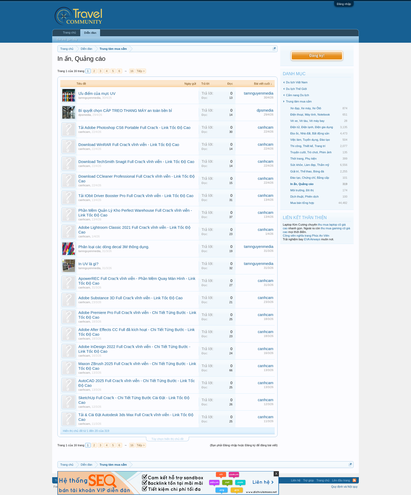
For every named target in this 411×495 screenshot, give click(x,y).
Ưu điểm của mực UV (96, 93)
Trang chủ (69, 32)
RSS (354, 480)
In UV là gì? (88, 264)
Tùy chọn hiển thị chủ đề (167, 438)
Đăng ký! (317, 55)
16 (131, 71)
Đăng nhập (344, 4)
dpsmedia (84, 114)
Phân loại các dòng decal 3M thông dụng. (113, 247)
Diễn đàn (90, 32)
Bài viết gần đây (67, 39)
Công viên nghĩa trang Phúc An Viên (306, 235)
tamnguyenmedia (89, 97)
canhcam (84, 131)
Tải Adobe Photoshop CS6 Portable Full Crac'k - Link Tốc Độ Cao (134, 128)
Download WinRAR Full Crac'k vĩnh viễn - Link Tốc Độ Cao (128, 145)
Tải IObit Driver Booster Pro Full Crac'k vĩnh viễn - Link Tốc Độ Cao (135, 196)
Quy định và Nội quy (344, 486)
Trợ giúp (308, 480)
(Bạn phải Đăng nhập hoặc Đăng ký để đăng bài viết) (244, 445)
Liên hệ (295, 480)
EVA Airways (312, 239)
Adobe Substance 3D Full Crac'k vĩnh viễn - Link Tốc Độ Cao (130, 298)
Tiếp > (141, 71)
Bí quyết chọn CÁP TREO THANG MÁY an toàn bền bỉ (125, 110)
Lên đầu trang (341, 480)
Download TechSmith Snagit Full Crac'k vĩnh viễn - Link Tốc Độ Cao (136, 162)
